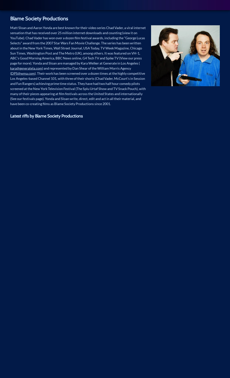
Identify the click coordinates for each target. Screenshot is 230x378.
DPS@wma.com (23, 73)
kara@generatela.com (26, 68)
